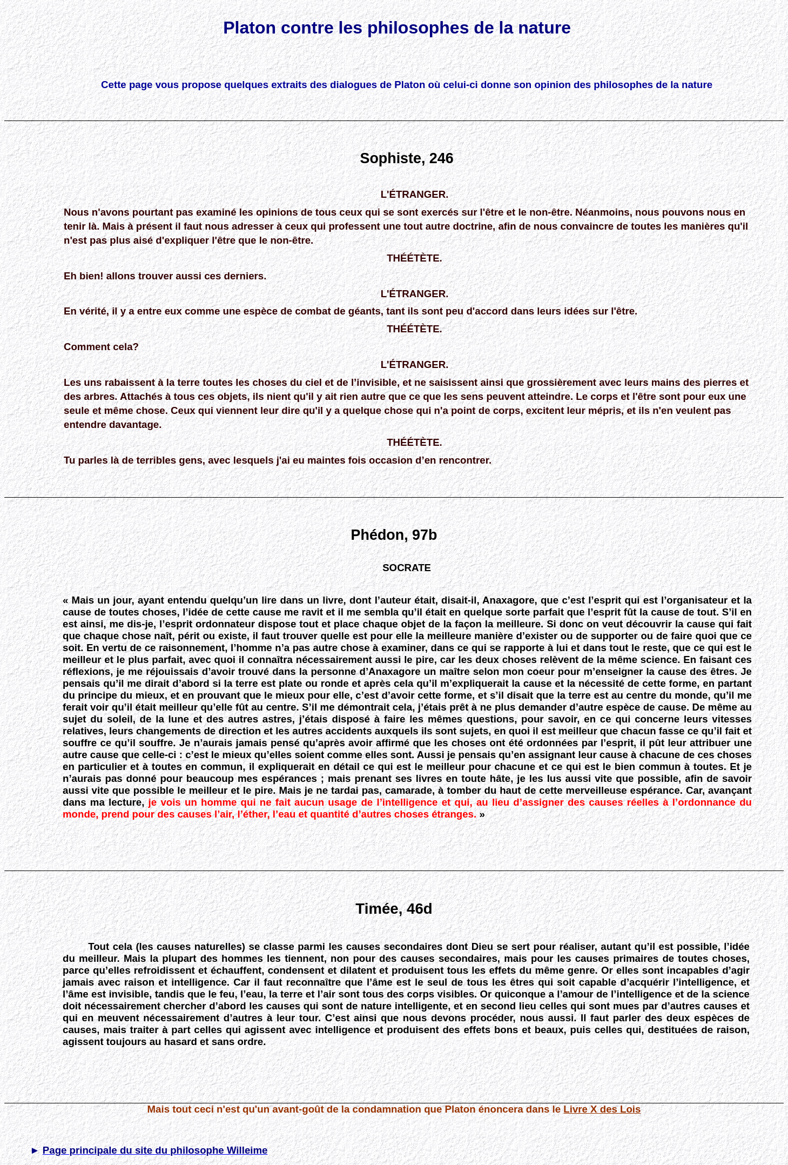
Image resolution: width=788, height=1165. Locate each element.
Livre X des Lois (602, 1109)
